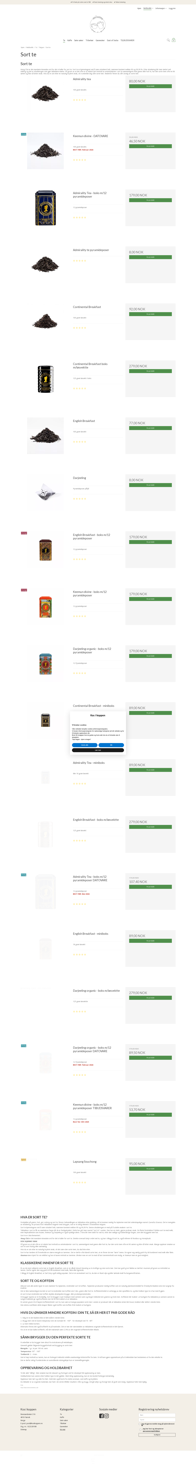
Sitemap (23, 1430)
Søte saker (64, 1420)
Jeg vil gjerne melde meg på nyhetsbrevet (158, 1424)
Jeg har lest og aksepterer (153, 1430)
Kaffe (62, 1417)
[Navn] (157, 1415)
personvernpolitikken (151, 1431)
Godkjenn (157, 1435)
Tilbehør (63, 1423)
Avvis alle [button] (84, 745)
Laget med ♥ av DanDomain (98, 1465)
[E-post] (157, 1420)
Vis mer (62, 1430)
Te (61, 1414)
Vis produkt (150, 86)
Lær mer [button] (98, 750)
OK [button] (111, 745)
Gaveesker (64, 1427)
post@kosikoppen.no (34, 1423)
